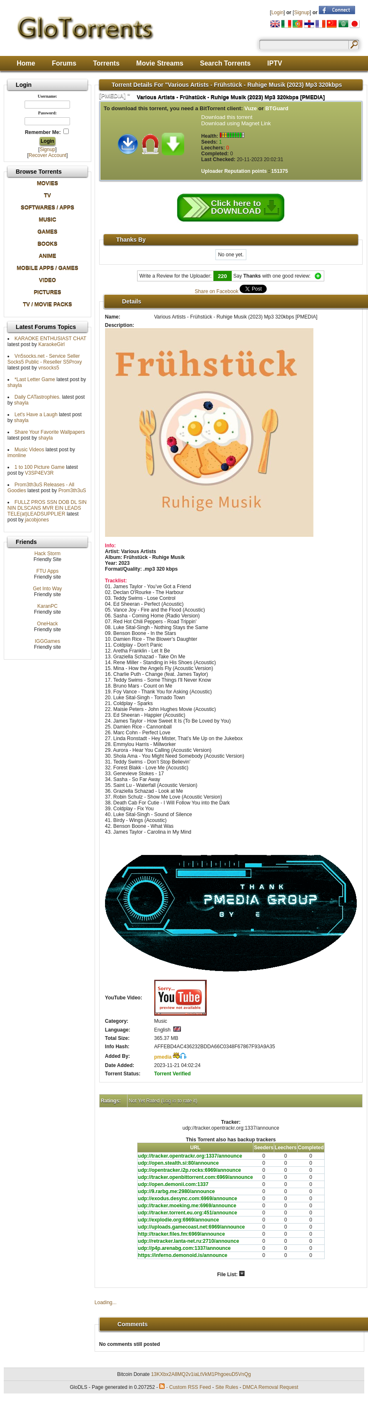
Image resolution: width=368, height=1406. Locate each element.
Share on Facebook (216, 291)
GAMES (48, 232)
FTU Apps (47, 571)
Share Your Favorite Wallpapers (50, 432)
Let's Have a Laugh (36, 414)
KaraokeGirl (51, 344)
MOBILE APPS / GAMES (47, 268)
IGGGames (47, 641)
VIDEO (47, 280)
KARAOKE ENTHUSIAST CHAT (50, 338)
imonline (17, 455)
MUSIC (47, 220)
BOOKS (48, 244)
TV (47, 195)
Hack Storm (47, 553)
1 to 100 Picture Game (40, 467)
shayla (15, 385)
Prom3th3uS (72, 490)
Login (277, 12)
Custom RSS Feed (190, 1387)
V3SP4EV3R (39, 473)
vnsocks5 (48, 368)
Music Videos (29, 450)
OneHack (47, 624)
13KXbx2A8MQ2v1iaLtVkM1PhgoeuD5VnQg (200, 1374)
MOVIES (47, 183)
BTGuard (276, 108)
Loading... (106, 1302)
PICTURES (47, 292)
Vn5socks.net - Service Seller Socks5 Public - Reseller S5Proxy (45, 359)
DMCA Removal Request (270, 1387)
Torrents (106, 63)
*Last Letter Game (35, 379)
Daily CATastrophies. (37, 397)
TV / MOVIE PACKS (47, 304)
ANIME (47, 256)
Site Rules (226, 1387)
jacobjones (37, 520)
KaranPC (47, 606)
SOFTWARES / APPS (47, 208)
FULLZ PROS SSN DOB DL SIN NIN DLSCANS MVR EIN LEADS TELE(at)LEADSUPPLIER (47, 508)
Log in (169, 1101)
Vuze (250, 108)
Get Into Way (47, 589)
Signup (302, 12)
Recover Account (47, 155)
